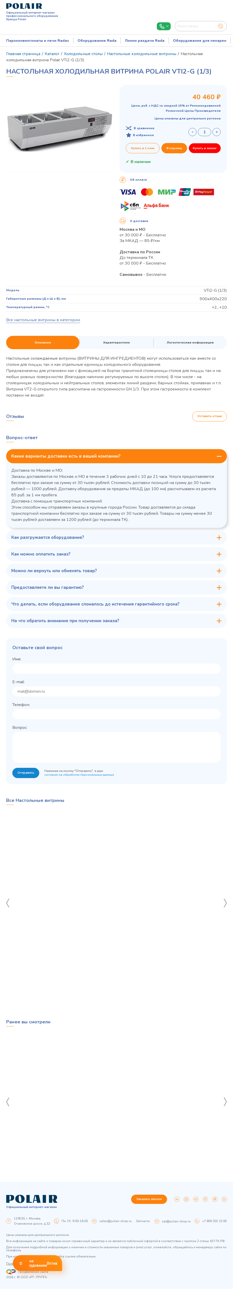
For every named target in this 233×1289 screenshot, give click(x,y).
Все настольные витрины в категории (43, 320)
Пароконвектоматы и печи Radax (37, 40)
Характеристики (116, 342)
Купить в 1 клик (142, 148)
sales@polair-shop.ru (115, 1221)
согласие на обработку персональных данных (79, 775)
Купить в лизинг (205, 148)
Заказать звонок (149, 1199)
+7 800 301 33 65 (214, 1221)
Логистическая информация (190, 342)
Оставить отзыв (209, 416)
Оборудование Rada (96, 40)
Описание (43, 342)
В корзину (174, 148)
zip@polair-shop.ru (176, 1221)
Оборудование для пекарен (199, 40)
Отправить (25, 773)
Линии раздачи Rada (144, 40)
